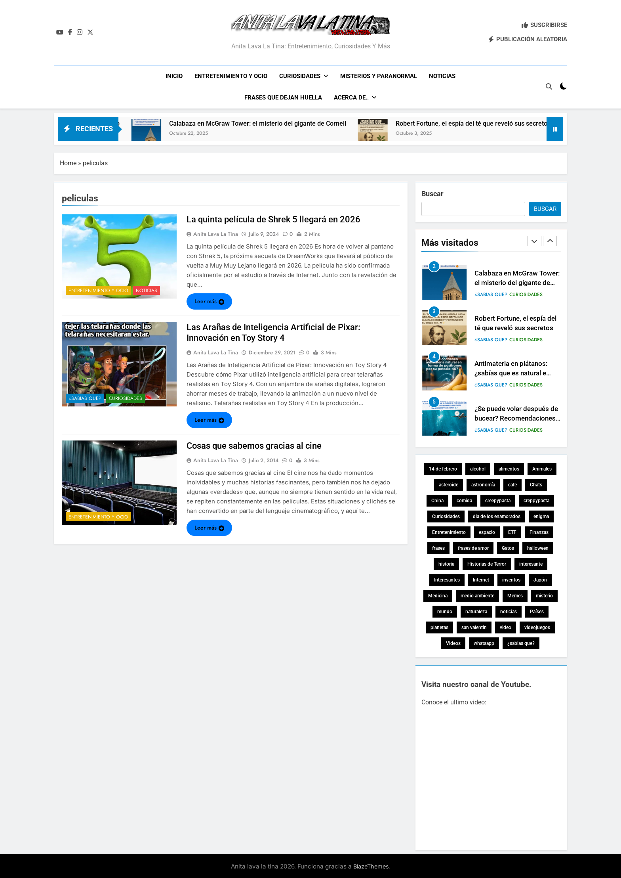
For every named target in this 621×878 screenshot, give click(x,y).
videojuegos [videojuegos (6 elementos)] (537, 626)
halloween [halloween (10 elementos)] (538, 547)
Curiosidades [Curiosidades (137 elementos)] (446, 515)
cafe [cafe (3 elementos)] (512, 484)
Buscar (432, 193)
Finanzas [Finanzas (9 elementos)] (539, 531)
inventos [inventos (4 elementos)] (511, 579)
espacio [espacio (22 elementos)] (487, 531)
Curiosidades (299, 76)
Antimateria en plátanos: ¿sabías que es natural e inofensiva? (510, 417)
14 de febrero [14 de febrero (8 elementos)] (443, 468)
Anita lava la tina (215, 233)
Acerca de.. (351, 97)
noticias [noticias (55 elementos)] (508, 611)
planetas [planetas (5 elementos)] (439, 626)
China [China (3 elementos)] (437, 500)
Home (68, 162)
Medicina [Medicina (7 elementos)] (438, 595)
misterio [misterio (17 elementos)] (544, 595)
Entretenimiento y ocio (230, 76)
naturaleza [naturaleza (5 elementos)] (476, 611)
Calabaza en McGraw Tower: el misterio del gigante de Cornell (369, 122)
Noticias (442, 76)
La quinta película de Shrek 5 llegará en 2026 (273, 219)
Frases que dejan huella (283, 97)
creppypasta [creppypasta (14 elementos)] (536, 500)
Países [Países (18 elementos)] (537, 611)
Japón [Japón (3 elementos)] (540, 579)
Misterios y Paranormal (378, 76)
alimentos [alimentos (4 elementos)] (509, 468)
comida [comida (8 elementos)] (464, 500)
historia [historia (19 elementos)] (446, 563)
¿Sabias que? (85, 397)
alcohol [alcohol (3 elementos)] (478, 468)
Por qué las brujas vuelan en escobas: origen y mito (158, 122)
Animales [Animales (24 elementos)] (542, 468)
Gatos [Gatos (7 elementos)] (508, 547)
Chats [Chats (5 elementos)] (536, 484)
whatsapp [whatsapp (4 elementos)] (484, 642)
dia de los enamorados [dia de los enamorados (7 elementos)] (496, 515)
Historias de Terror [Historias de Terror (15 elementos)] (486, 563)
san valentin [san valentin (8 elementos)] (474, 626)
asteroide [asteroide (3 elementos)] (448, 484)
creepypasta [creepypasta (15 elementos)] (498, 500)
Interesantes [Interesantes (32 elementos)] (447, 579)
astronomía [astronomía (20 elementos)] (483, 484)
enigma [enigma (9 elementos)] (541, 515)
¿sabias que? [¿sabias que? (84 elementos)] (521, 642)
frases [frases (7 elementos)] (438, 547)
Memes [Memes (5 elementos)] (515, 595)
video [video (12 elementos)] (505, 626)
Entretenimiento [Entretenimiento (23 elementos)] (449, 531)
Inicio (174, 76)
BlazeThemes (371, 865)
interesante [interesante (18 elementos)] (531, 563)
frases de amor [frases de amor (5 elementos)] (473, 547)
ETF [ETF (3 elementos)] (512, 531)
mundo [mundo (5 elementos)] (444, 611)
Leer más (209, 300)
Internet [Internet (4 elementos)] (481, 579)
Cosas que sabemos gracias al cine (254, 445)
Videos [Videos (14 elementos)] (453, 642)
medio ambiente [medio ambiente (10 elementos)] (477, 595)
